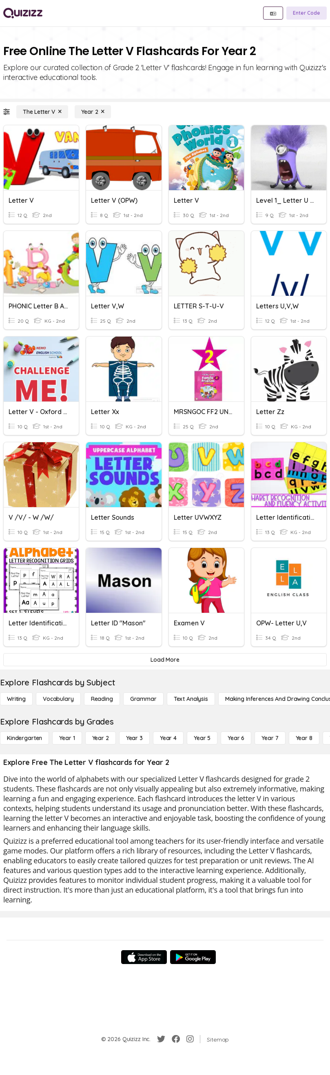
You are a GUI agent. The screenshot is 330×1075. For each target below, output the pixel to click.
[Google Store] (193, 957)
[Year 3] (134, 738)
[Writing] (16, 698)
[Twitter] (161, 1039)
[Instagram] (190, 1039)
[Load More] (165, 659)
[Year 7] (270, 738)
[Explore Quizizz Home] (22, 13)
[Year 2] (93, 111)
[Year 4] (168, 738)
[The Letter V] (42, 111)
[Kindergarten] (24, 738)
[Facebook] (176, 1039)
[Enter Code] (306, 13)
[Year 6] (236, 738)
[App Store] (144, 957)
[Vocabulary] (58, 698)
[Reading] (102, 698)
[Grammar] (143, 698)
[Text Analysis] (191, 698)
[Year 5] (202, 738)
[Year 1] (67, 738)
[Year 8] (304, 738)
